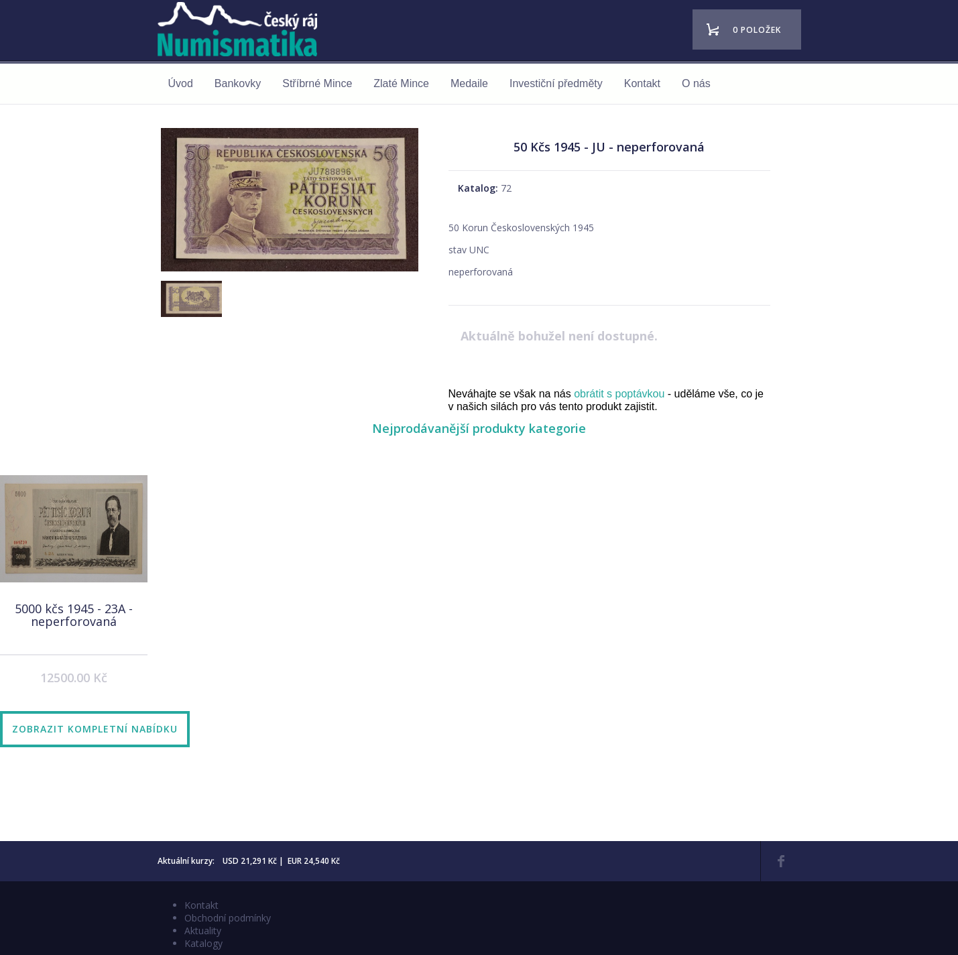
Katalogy (203, 943)
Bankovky (238, 83)
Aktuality (202, 930)
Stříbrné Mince (317, 83)
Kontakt (642, 83)
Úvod (180, 83)
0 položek (757, 30)
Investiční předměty (556, 83)
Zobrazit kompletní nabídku (95, 728)
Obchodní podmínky (227, 917)
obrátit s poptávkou (619, 393)
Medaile (469, 83)
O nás (696, 83)
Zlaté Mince (401, 83)
